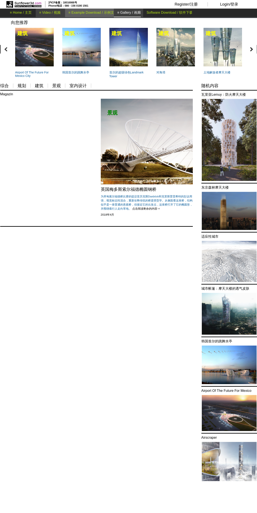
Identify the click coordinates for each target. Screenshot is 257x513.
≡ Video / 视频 (50, 12)
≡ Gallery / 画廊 (129, 12)
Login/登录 (229, 4)
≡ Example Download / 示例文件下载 (96, 12)
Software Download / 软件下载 (170, 12)
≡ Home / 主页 (21, 12)
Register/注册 (186, 4)
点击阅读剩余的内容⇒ (146, 208)
